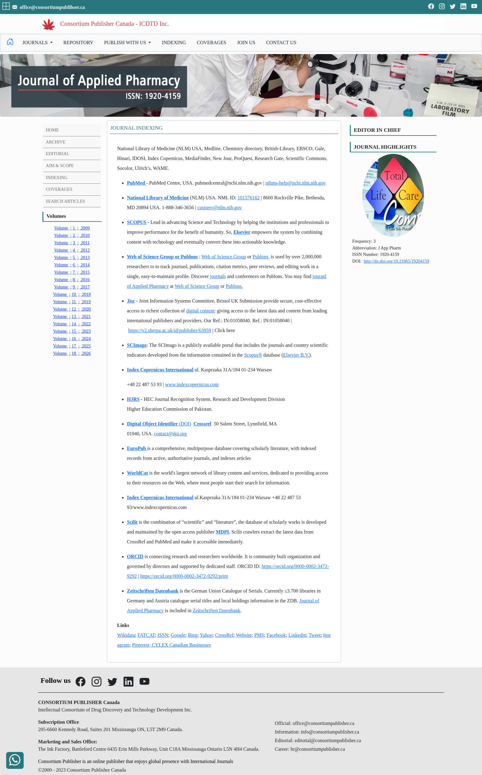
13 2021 (72, 316)
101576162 (249, 197)
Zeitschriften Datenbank (153, 590)
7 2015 (71, 272)
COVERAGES (211, 42)
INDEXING (174, 42)
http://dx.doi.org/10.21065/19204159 (396, 261)
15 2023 (72, 331)
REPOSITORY (78, 42)
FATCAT (146, 635)
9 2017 (71, 286)
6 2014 (71, 264)
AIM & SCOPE (60, 165)
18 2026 (72, 353)
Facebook (276, 635)
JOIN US (246, 42)
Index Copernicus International (160, 369)
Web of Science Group (223, 256)
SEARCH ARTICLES (65, 201)
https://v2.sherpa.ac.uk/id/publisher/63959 (169, 330)
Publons (261, 256)
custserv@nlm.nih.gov (219, 207)
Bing (192, 635)
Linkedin (297, 635)
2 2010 (71, 235)
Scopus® (253, 355)
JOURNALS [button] (35, 42)
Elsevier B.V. (296, 355)
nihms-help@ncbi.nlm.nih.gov (296, 183)
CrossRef (224, 635)
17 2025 (72, 345)
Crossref (202, 423)
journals (218, 276)
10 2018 (72, 294)
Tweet (315, 635)
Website (243, 635)
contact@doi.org (170, 433)
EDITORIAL (57, 153)
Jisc (131, 300)
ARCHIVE (55, 141)
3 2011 (72, 242)
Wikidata (126, 635)
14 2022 (72, 323)
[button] (6, 7)
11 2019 (72, 301)
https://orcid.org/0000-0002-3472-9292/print (184, 576)
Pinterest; (142, 645)
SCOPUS (136, 222)
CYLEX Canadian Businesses (181, 645)
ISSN (163, 635)
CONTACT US (281, 42)
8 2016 (71, 279)
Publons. (234, 286)
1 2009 (71, 227)
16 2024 (72, 338)
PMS (259, 635)
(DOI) (185, 423)
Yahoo (206, 635)
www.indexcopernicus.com (192, 384)
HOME (52, 129)
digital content (200, 310)
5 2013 (71, 257)
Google (178, 635)
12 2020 (72, 309)
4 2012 (71, 250)
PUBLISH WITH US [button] (126, 42)
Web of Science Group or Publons (162, 256)
